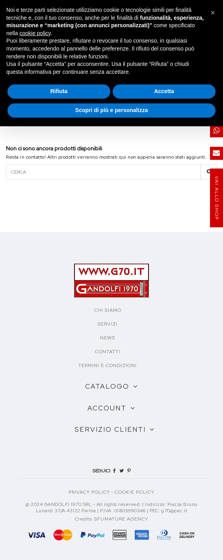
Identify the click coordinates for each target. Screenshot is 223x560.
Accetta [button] (164, 91)
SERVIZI (107, 324)
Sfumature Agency (121, 519)
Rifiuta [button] (59, 91)
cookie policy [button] (34, 33)
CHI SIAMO (107, 310)
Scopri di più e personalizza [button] (111, 110)
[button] (212, 12)
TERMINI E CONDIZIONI (107, 365)
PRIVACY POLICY (89, 492)
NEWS (107, 338)
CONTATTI (107, 351)
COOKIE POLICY (134, 492)
